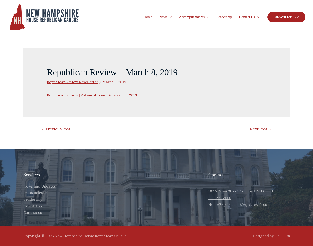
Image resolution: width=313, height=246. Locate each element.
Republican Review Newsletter (72, 82)
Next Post (261, 129)
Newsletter (33, 206)
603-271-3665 (219, 198)
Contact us (32, 212)
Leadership (224, 17)
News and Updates (39, 186)
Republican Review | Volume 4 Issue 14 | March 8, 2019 (92, 95)
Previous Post (55, 129)
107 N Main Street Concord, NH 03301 (240, 191)
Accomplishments (192, 17)
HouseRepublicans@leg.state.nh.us (237, 204)
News (163, 17)
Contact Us (247, 17)
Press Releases (35, 192)
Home (148, 17)
